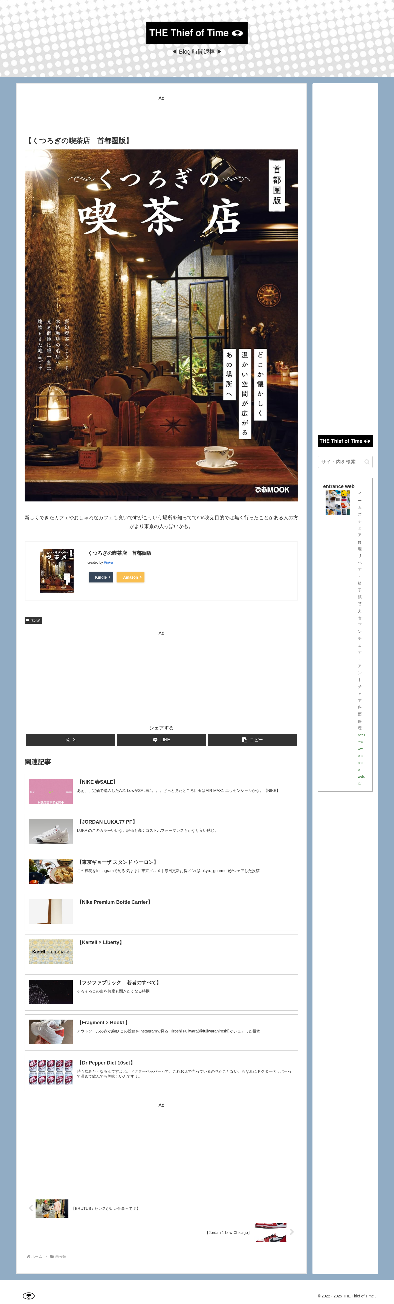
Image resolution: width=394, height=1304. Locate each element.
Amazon (130, 577)
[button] (252, 740)
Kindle (101, 577)
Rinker (108, 562)
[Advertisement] (161, 115)
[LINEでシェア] (161, 740)
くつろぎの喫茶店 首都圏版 (120, 553)
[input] (345, 462)
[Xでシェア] (70, 740)
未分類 (33, 620)
